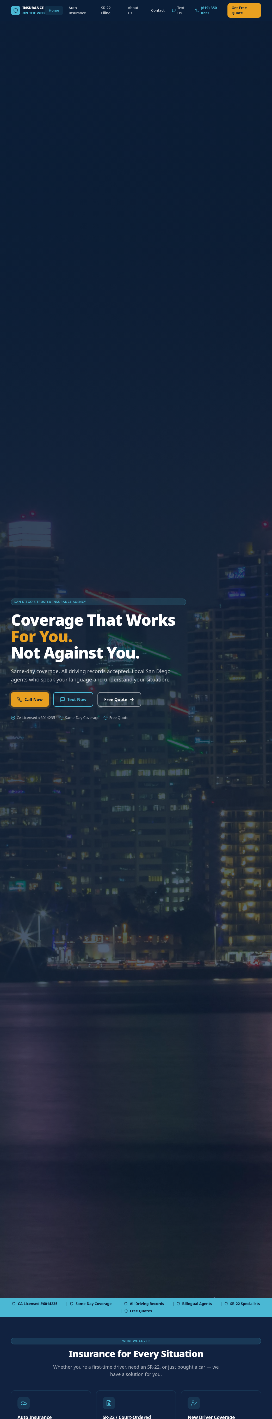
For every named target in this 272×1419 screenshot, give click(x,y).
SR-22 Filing (106, 10)
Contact (158, 10)
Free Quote (119, 699)
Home (54, 10)
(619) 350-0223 (206, 10)
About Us (133, 10)
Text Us (178, 10)
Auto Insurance (77, 10)
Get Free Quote (239, 10)
